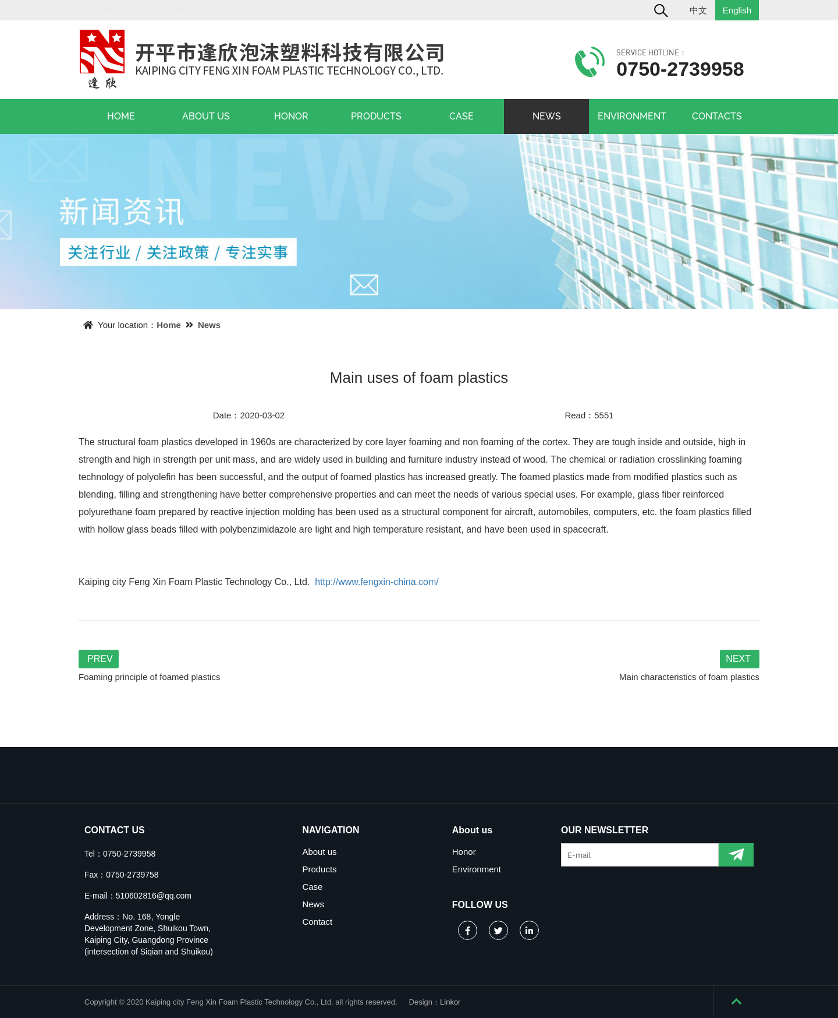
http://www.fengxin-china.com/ (377, 582)
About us (319, 852)
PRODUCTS (376, 116)
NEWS (546, 116)
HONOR (291, 116)
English (737, 10)
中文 (698, 10)
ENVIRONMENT (632, 116)
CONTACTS (717, 116)
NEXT (738, 659)
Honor (464, 852)
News (209, 325)
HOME (121, 116)
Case (312, 887)
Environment (476, 869)
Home (169, 325)
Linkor (450, 1002)
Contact (317, 922)
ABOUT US (206, 116)
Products (319, 869)
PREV (100, 659)
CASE (461, 116)
